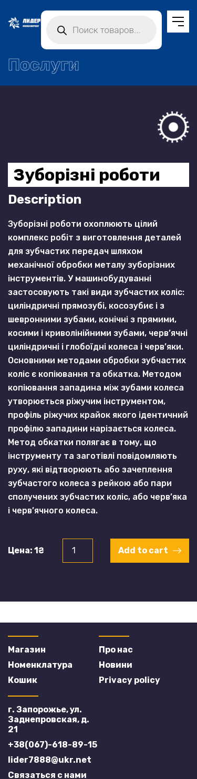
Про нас (116, 650)
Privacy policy (129, 680)
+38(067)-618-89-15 (52, 745)
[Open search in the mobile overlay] (101, 29)
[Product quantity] (78, 551)
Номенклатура (40, 665)
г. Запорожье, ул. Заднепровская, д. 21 (48, 719)
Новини (115, 665)
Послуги (43, 65)
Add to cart (143, 550)
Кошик (22, 680)
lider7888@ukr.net (49, 760)
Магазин (27, 650)
